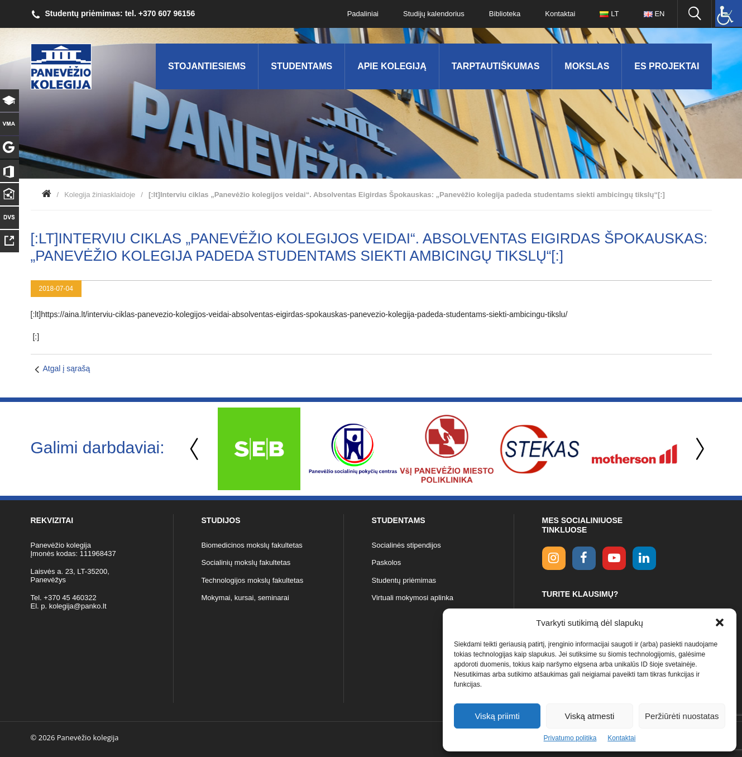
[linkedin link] (644, 558)
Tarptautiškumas (496, 66)
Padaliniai (363, 13)
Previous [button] (195, 449)
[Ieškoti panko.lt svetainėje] (694, 14)
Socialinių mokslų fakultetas (246, 562)
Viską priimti (497, 716)
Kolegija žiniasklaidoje (99, 194)
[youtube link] (614, 558)
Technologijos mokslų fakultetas (253, 580)
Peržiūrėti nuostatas (682, 716)
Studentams (301, 66)
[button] (719, 622)
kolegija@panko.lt (78, 606)
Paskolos (386, 562)
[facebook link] (584, 558)
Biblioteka (504, 13)
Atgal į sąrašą (66, 368)
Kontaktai (621, 738)
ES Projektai (666, 66)
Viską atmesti (590, 716)
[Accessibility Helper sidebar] (728, 13)
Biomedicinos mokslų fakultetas (252, 545)
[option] (259, 449)
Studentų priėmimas (404, 580)
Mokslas (586, 66)
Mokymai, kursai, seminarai (246, 597)
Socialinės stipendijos (406, 545)
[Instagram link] (554, 558)
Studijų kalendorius (434, 13)
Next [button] (698, 449)
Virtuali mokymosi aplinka (412, 597)
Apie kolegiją (392, 66)
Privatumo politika (570, 738)
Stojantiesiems (207, 66)
